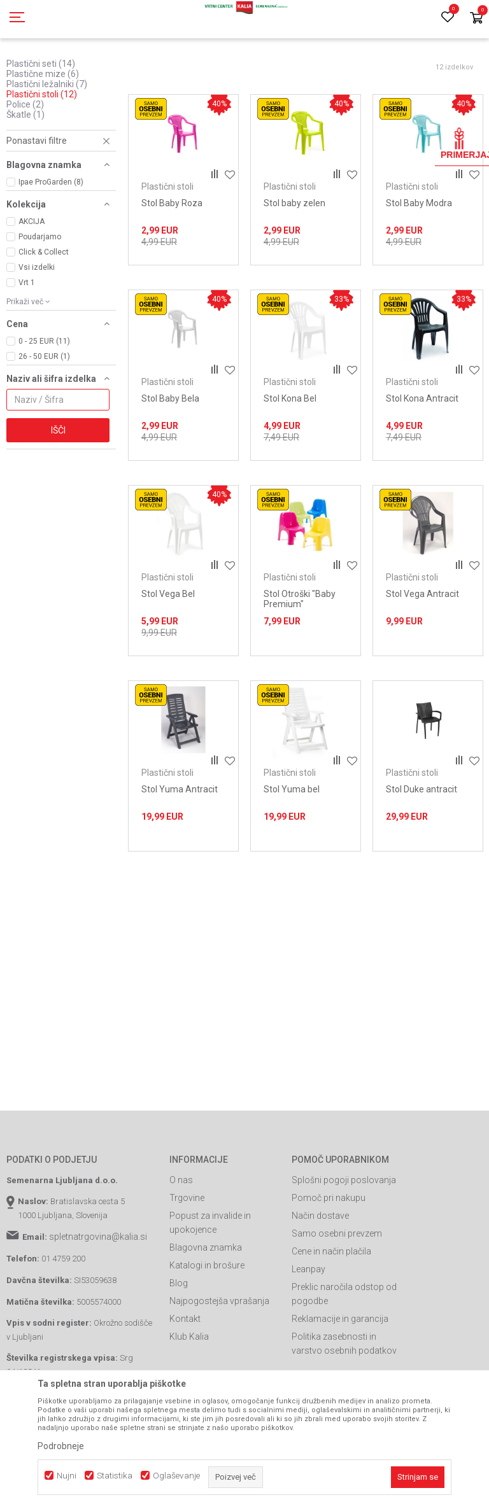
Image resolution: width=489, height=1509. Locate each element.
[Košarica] (476, 19)
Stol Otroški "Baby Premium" (300, 656)
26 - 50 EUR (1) (44, 413)
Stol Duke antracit (421, 846)
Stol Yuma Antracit (179, 846)
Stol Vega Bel (168, 651)
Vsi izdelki (36, 324)
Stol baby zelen (294, 260)
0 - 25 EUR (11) (44, 398)
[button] (61, 198)
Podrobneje (61, 1446)
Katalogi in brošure (206, 1322)
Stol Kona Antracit (422, 456)
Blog (178, 1340)
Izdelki (100, 71)
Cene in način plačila (331, 1308)
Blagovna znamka (205, 1305)
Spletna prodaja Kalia (43, 71)
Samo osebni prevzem (337, 1291)
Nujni (66, 1475)
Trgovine (186, 1255)
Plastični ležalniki (46, 141)
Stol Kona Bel (290, 456)
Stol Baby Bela (170, 456)
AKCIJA (31, 278)
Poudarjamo (39, 294)
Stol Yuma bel (292, 846)
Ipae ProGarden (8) (50, 239)
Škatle (25, 171)
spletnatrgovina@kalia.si (98, 1294)
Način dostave (320, 1273)
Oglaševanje (176, 1475)
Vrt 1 (26, 339)
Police (25, 161)
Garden (134, 71)
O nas (181, 1237)
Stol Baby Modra (419, 260)
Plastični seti (40, 120)
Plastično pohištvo (248, 71)
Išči (58, 487)
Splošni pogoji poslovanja (344, 1237)
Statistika (114, 1475)
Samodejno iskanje (277, 92)
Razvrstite (348, 92)
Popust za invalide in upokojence (210, 1280)
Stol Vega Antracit (422, 651)
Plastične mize (42, 131)
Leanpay (308, 1326)
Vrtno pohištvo (182, 71)
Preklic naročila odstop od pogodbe (344, 1351)
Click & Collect (43, 309)
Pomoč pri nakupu (328, 1255)
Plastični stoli (41, 151)
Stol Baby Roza (171, 260)
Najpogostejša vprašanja (219, 1358)
